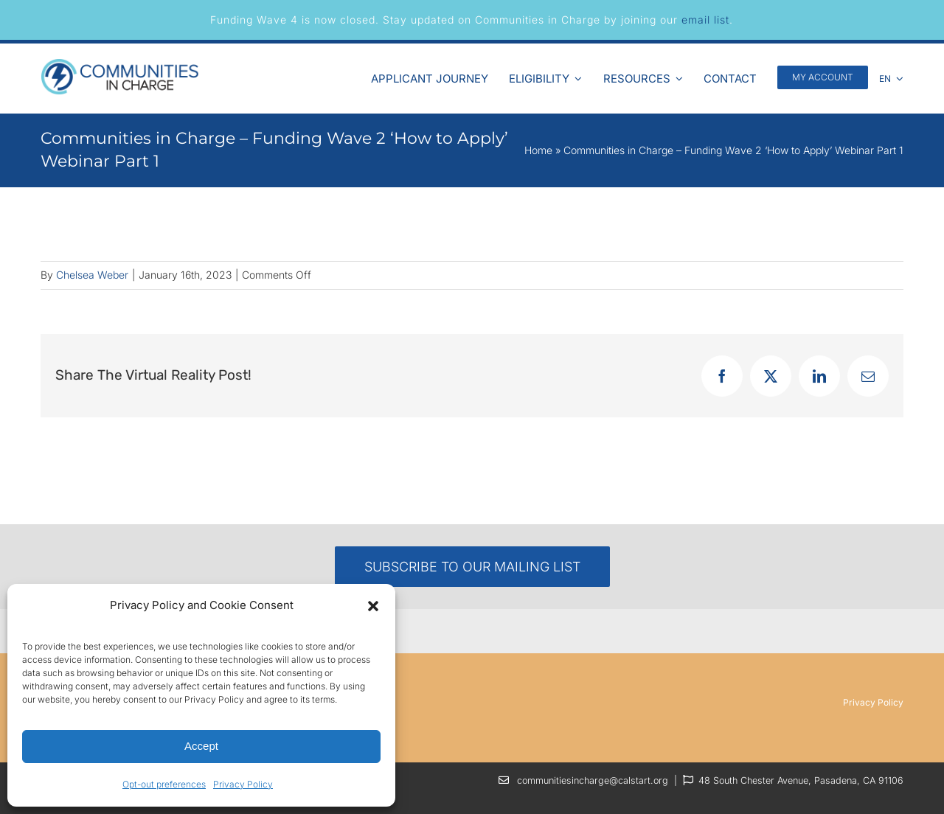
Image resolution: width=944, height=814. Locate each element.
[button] (373, 606)
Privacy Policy (243, 784)
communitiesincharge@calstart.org (592, 780)
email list (705, 19)
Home (538, 150)
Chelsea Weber (92, 274)
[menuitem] (891, 77)
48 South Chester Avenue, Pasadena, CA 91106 (800, 780)
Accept (201, 746)
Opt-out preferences (164, 784)
